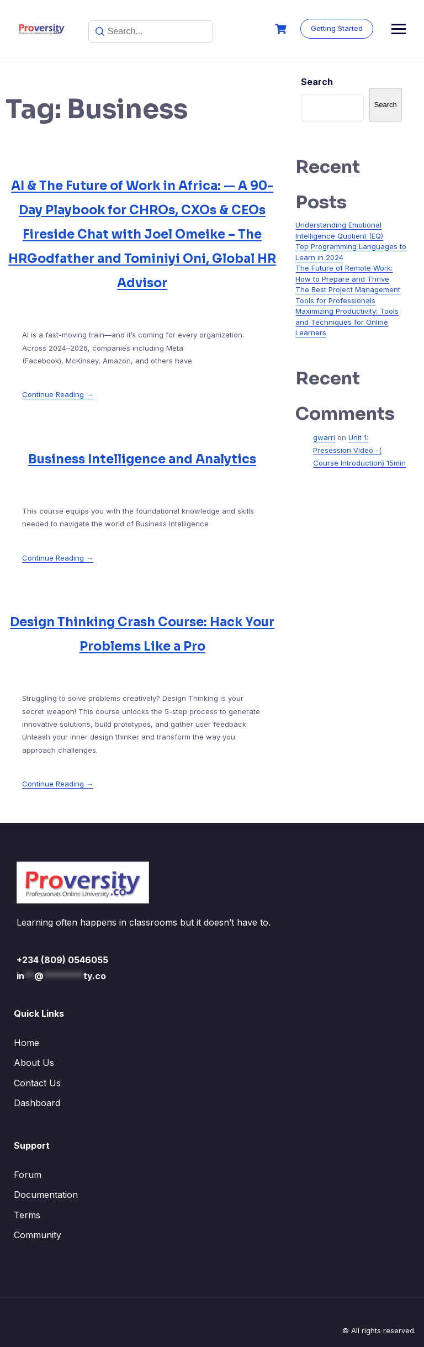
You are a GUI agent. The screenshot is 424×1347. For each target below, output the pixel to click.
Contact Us (37, 1083)
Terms (27, 1215)
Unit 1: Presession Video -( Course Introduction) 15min (359, 450)
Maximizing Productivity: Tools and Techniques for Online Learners (347, 322)
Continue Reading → (57, 394)
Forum (27, 1174)
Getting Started (371, 28)
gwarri (324, 437)
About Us (34, 1062)
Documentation (46, 1194)
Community (37, 1234)
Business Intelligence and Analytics (142, 459)
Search (317, 81)
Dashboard (37, 1102)
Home (26, 1042)
